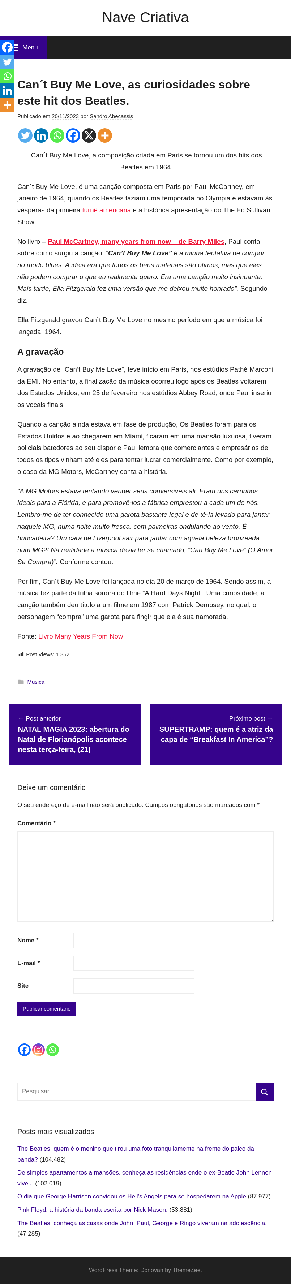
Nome (28, 940)
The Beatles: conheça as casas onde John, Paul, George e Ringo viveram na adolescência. (142, 1223)
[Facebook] (73, 135)
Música (36, 682)
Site (23, 985)
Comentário (36, 823)
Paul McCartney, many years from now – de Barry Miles (136, 241)
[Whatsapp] (57, 135)
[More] (105, 135)
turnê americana (106, 210)
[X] (89, 135)
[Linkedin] (41, 135)
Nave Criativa (145, 17)
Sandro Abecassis (111, 116)
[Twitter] (25, 135)
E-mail (28, 963)
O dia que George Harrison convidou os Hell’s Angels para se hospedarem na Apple (131, 1196)
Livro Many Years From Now (80, 636)
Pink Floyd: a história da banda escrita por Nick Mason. (92, 1209)
